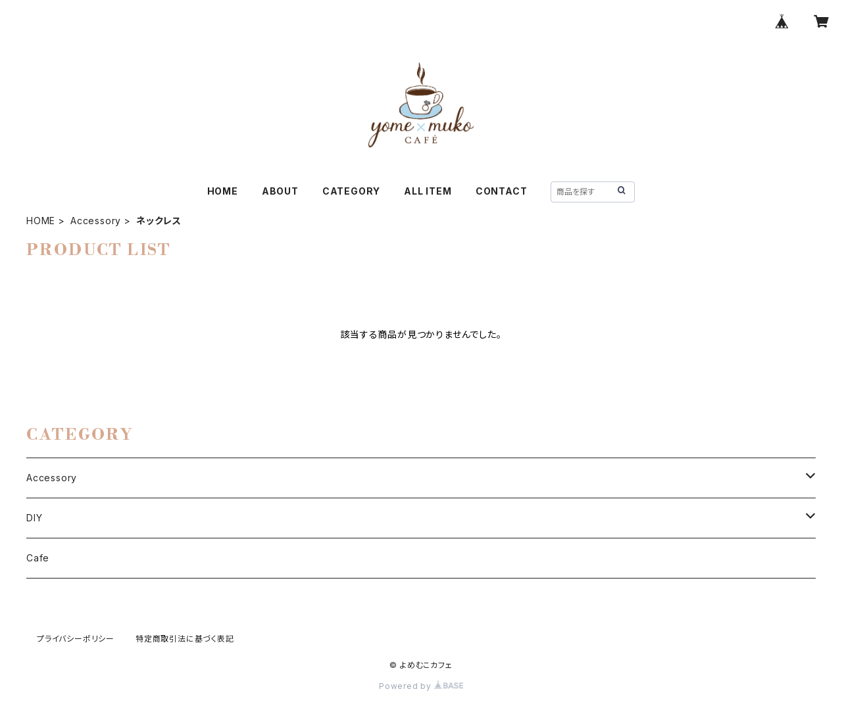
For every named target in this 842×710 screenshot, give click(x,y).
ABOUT (280, 191)
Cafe (37, 557)
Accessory (95, 220)
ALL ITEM (427, 191)
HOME (222, 191)
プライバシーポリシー (75, 639)
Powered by (421, 686)
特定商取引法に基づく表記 (185, 639)
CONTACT (502, 191)
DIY (34, 517)
